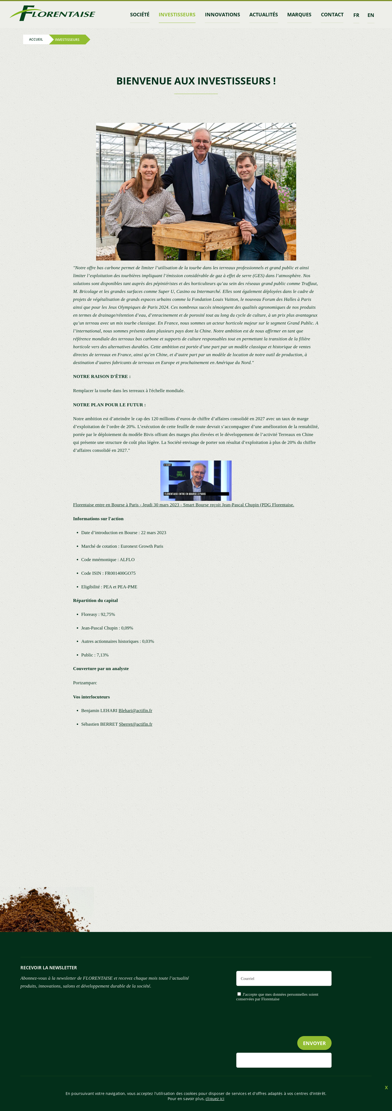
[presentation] (290, 1029)
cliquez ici (215, 1098)
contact (332, 14)
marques (300, 14)
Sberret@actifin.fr (136, 723)
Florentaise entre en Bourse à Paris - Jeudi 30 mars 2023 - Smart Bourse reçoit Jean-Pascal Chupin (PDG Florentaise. (184, 504)
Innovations (224, 14)
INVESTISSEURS (179, 14)
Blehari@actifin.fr (135, 710)
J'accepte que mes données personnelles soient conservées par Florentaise (277, 996)
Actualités (265, 14)
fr (356, 14)
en (370, 14)
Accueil (36, 39)
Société (142, 14)
